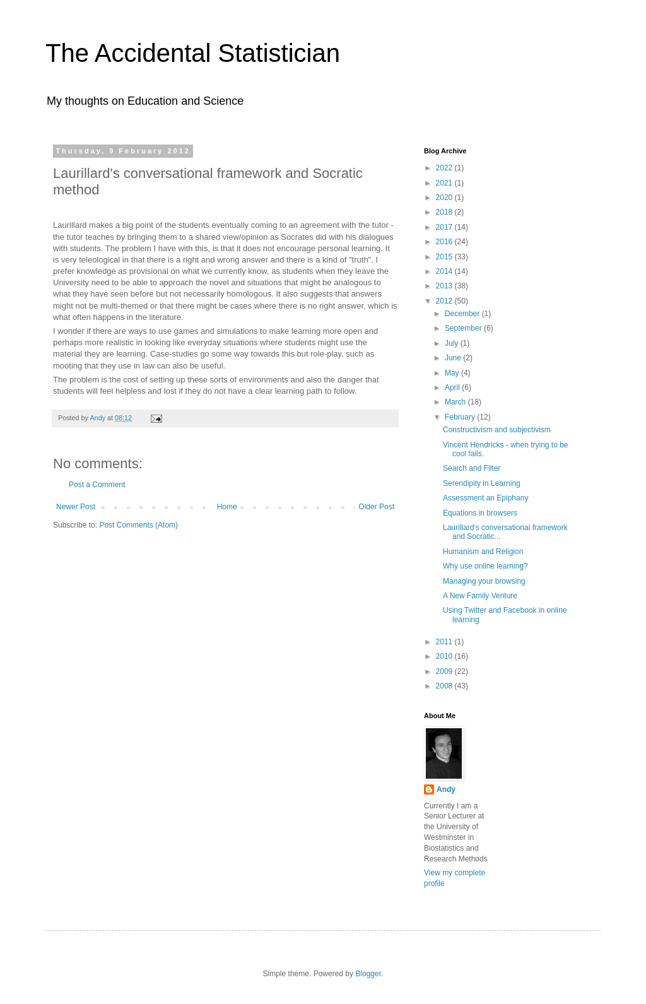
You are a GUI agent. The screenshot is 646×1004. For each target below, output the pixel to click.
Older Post (376, 506)
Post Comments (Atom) (138, 525)
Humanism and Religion (483, 551)
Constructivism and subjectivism (497, 429)
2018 (445, 212)
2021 (445, 183)
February (461, 417)
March (456, 402)
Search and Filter (471, 468)
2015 (445, 256)
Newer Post (75, 506)
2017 (445, 227)
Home (227, 506)
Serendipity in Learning (481, 483)
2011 (445, 641)
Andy (446, 789)
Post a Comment (97, 484)
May (453, 373)
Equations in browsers (480, 513)
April (453, 387)
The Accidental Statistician (192, 53)
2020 (445, 197)
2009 (445, 671)
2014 (445, 271)
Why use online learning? (485, 566)
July (453, 343)
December (463, 313)
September (464, 328)
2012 (445, 301)
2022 (445, 167)
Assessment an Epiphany (485, 497)
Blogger (368, 973)
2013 (445, 285)
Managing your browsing (484, 581)
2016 (445, 241)
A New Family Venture (480, 595)
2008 (445, 686)
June (454, 357)
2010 (445, 656)
